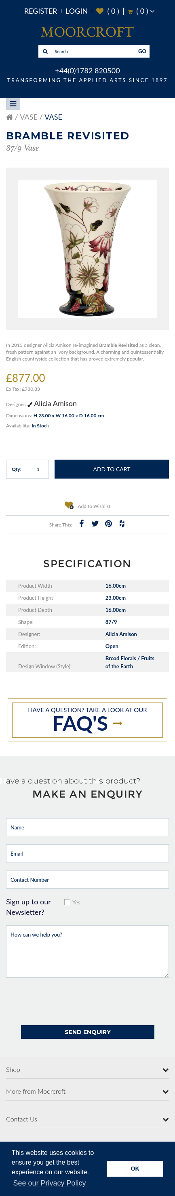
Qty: (16, 469)
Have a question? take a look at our (87, 720)
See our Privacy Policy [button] (49, 1183)
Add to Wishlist (88, 505)
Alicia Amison (52, 403)
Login (76, 11)
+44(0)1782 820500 (87, 70)
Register (40, 11)
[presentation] (67, 1001)
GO (142, 51)
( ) (107, 11)
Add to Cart (111, 469)
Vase (29, 117)
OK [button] (135, 1168)
